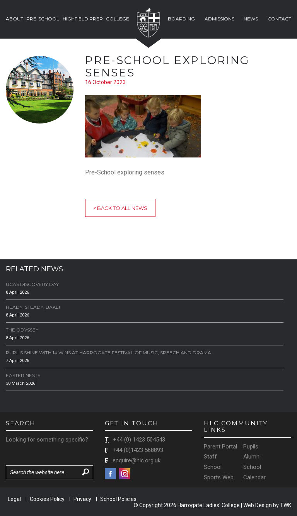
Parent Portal (220, 446)
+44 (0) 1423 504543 (139, 439)
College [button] (117, 19)
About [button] (14, 19)
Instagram (124, 473)
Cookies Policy (47, 499)
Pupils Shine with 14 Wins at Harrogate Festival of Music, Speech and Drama (108, 352)
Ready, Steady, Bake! (33, 307)
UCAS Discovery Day (32, 284)
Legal (14, 499)
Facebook (110, 473)
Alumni (252, 456)
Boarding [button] (181, 19)
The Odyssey (22, 330)
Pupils (250, 446)
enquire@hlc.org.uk (136, 460)
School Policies (118, 499)
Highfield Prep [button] (83, 19)
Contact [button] (279, 19)
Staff (210, 456)
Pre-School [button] (42, 19)
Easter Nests (23, 375)
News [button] (251, 19)
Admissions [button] (219, 19)
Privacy (82, 499)
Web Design (257, 505)
